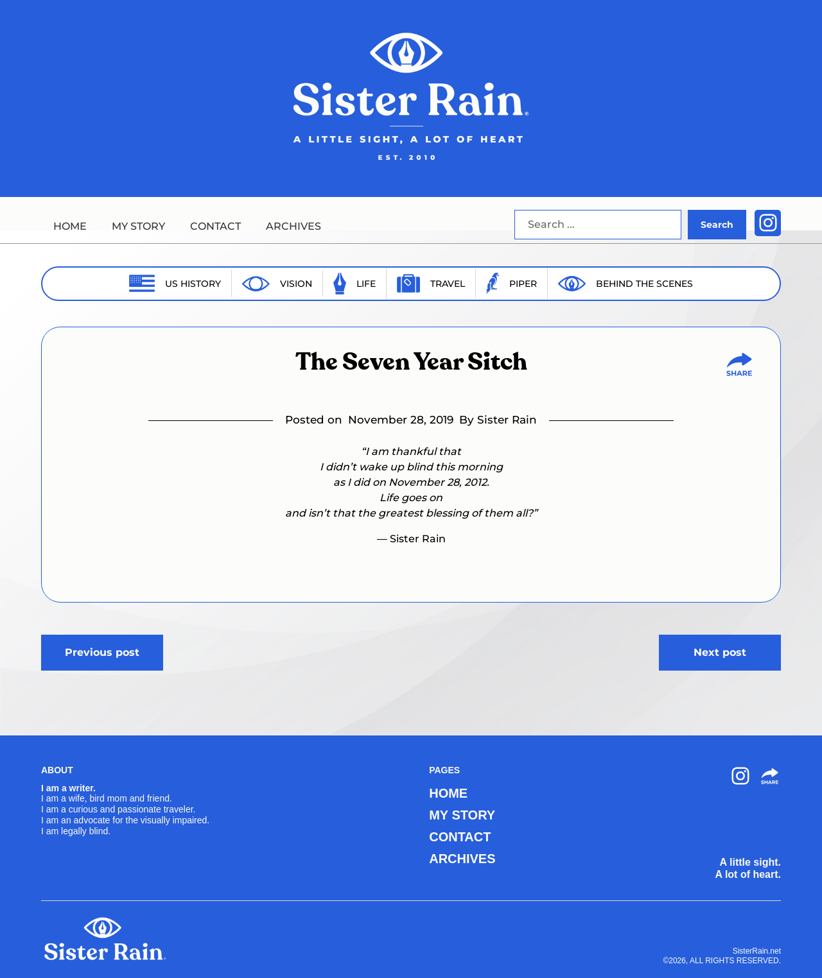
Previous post (102, 652)
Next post (720, 652)
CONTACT (215, 226)
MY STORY (138, 226)
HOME (70, 226)
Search (717, 224)
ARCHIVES (293, 226)
